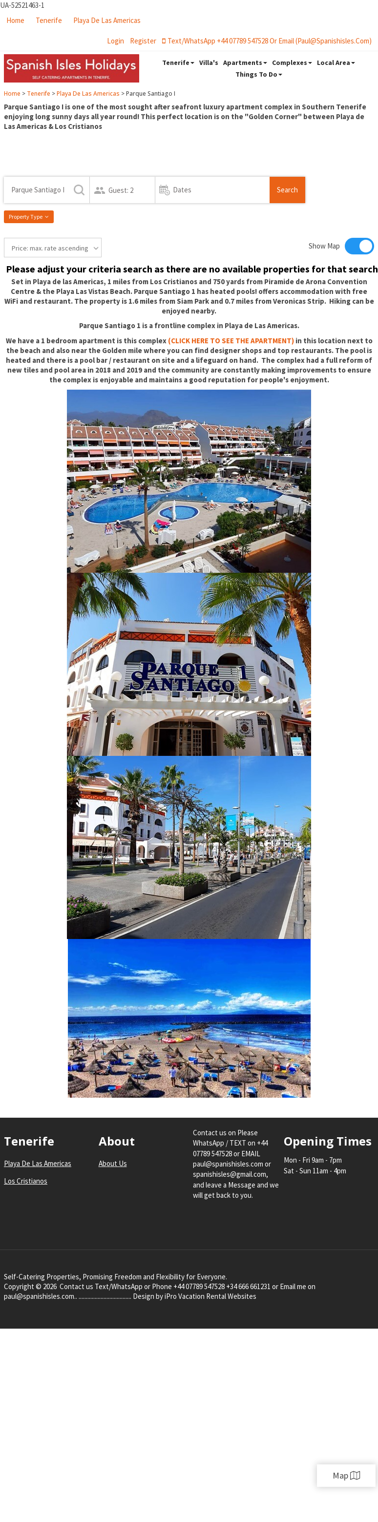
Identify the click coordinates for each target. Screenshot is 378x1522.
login (115, 40)
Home (15, 20)
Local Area (336, 62)
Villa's (208, 62)
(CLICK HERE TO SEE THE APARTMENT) (231, 340)
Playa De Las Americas (107, 20)
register (143, 40)
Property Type (29, 216)
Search (287, 189)
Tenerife (49, 20)
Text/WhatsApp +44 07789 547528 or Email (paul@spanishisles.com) (267, 40)
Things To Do (258, 74)
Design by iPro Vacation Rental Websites (194, 1296)
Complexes (292, 62)
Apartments (245, 62)
